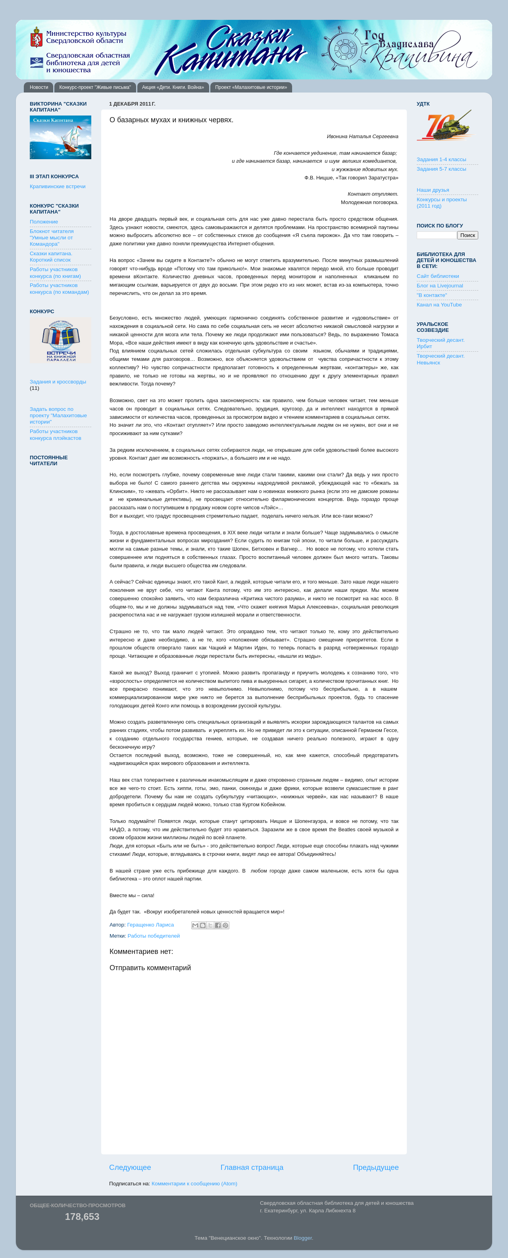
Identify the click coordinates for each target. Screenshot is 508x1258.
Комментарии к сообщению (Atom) (194, 1184)
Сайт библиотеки (438, 276)
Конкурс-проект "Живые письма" (95, 87)
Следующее (130, 1167)
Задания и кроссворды (58, 382)
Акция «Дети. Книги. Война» (173, 87)
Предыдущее (376, 1167)
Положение (44, 222)
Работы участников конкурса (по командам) (59, 288)
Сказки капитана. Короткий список (51, 256)
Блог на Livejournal (440, 286)
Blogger (303, 1238)
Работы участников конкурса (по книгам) (55, 272)
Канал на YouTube (439, 305)
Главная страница (252, 1167)
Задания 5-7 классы (441, 169)
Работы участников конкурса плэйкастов (55, 434)
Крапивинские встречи (57, 186)
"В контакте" (432, 295)
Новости (39, 87)
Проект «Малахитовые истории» (251, 87)
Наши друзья (433, 190)
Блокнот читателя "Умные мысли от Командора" (52, 237)
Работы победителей (154, 936)
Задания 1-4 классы (441, 159)
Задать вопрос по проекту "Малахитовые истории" (58, 415)
